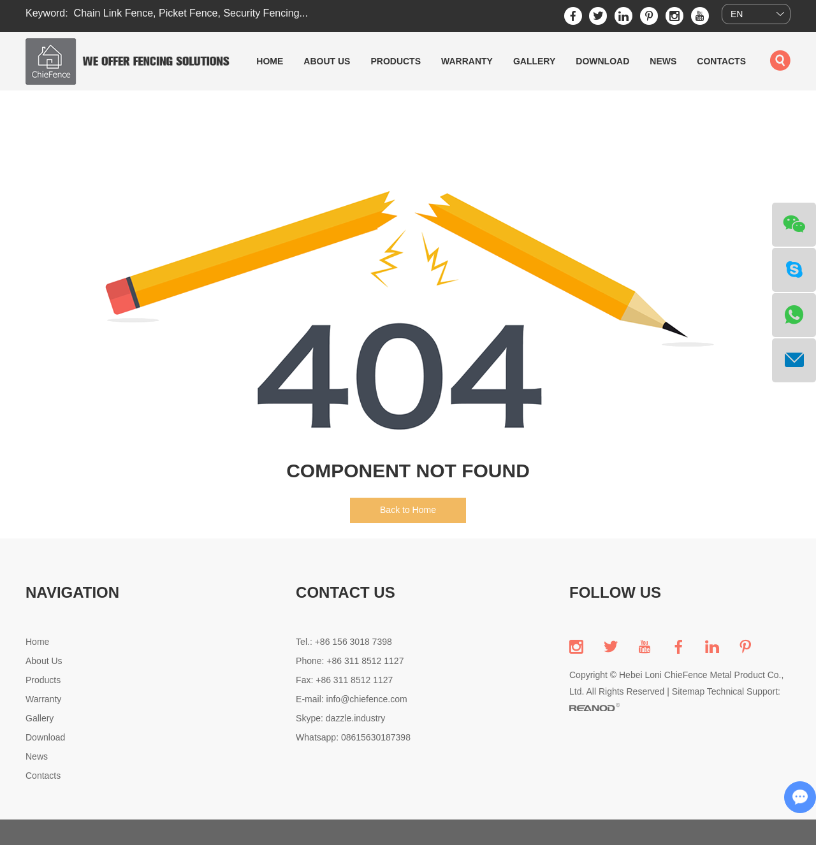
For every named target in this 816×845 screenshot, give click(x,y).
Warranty (467, 61)
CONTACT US (345, 592)
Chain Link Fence (114, 13)
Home (269, 61)
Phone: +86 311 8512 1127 (350, 661)
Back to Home (408, 510)
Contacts (721, 61)
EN (737, 14)
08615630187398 (376, 737)
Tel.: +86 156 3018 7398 (344, 642)
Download (602, 61)
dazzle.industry (355, 718)
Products (395, 61)
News (663, 61)
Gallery (534, 61)
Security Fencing (261, 13)
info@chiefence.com (366, 699)
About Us (326, 61)
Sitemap (688, 691)
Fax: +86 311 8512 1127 (344, 680)
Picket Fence (188, 13)
